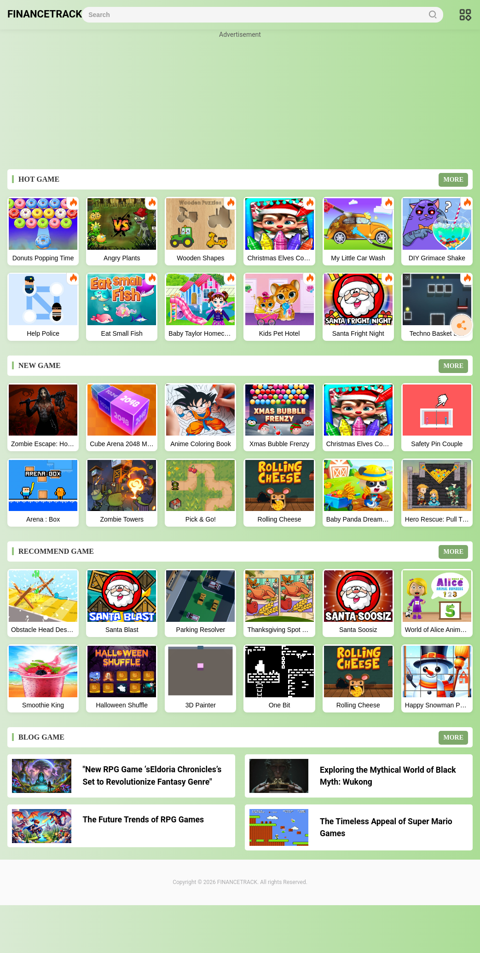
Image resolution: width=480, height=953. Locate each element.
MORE (453, 179)
